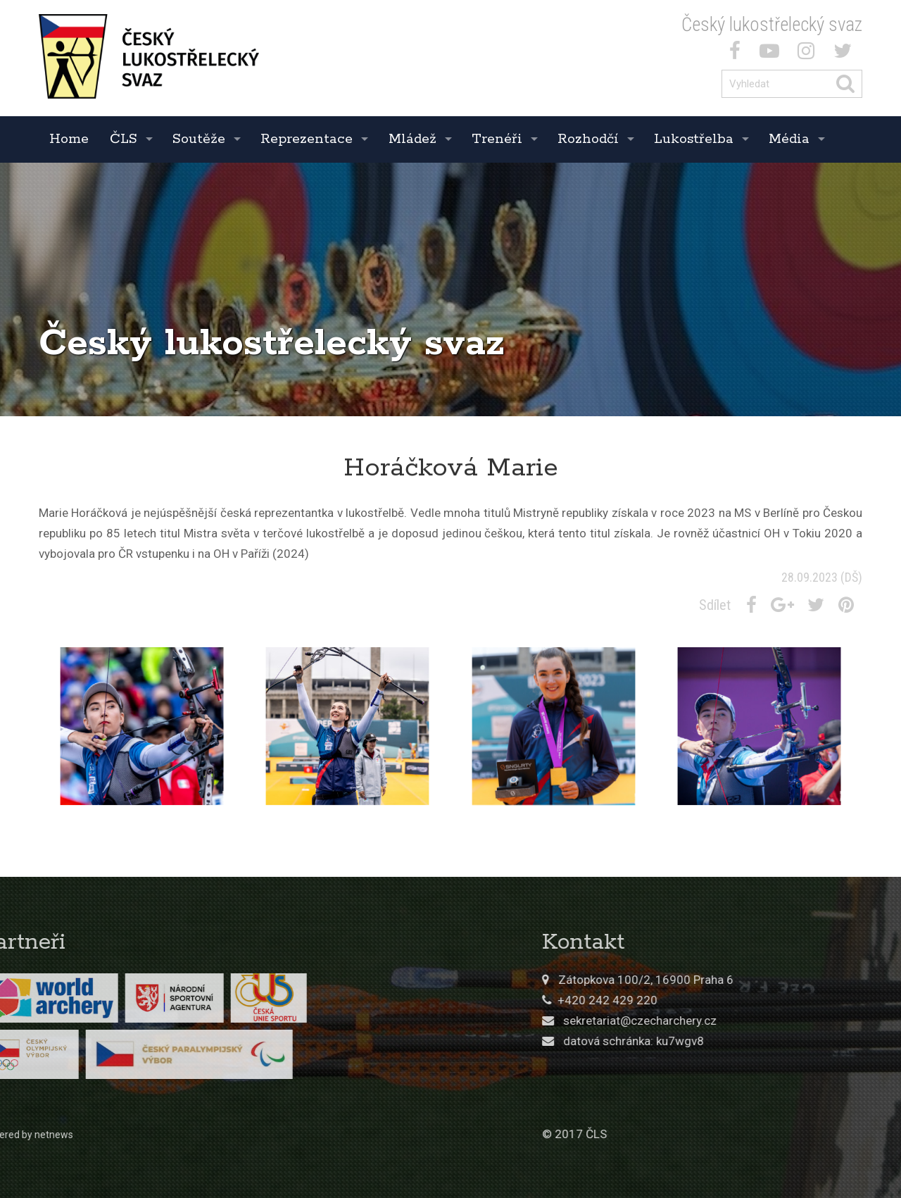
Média (789, 139)
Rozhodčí (588, 139)
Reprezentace (306, 139)
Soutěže (198, 139)
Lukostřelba (693, 139)
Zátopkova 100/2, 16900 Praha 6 (755, 980)
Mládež (412, 139)
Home (69, 139)
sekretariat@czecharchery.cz (749, 1020)
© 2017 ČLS (683, 1134)
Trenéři (497, 139)
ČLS (123, 139)
